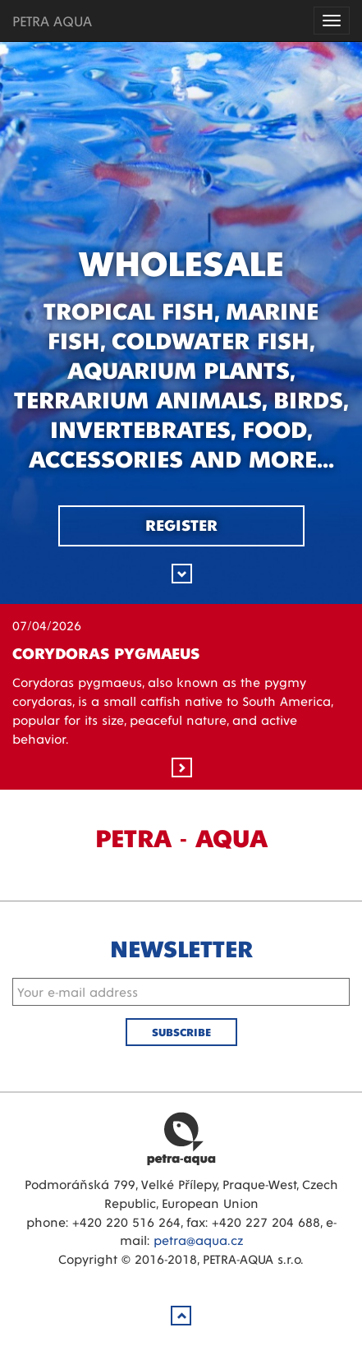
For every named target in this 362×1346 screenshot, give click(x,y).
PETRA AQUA (52, 20)
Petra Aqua (181, 1138)
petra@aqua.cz (198, 1239)
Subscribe (181, 1032)
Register (181, 524)
